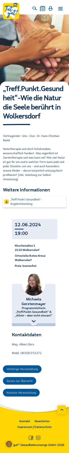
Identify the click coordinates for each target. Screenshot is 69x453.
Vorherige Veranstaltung (22, 369)
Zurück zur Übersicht (20, 381)
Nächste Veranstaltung (21, 393)
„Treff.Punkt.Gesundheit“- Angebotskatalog (23, 201)
